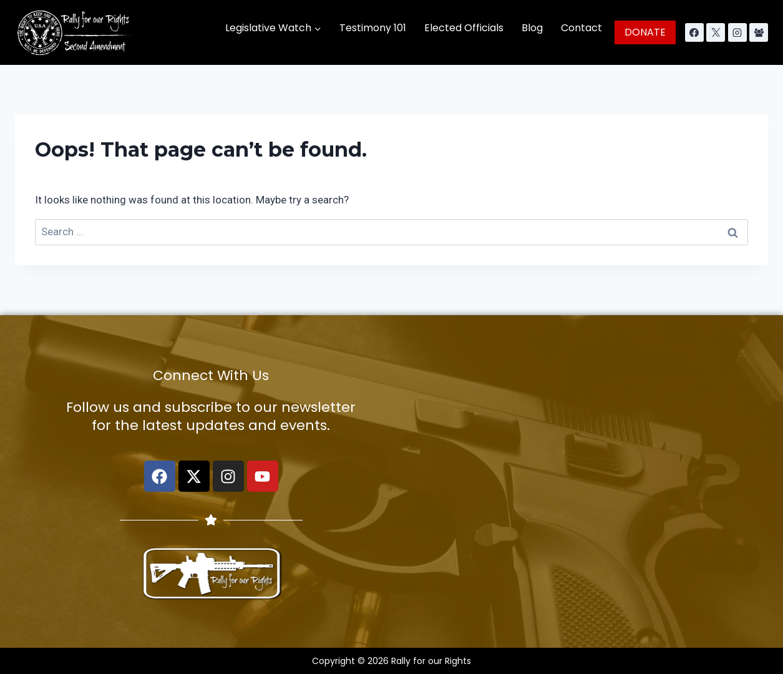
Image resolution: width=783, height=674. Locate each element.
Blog (532, 28)
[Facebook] (694, 32)
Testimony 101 (372, 28)
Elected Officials (463, 28)
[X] (715, 32)
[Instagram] (737, 32)
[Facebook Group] (758, 32)
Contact (581, 28)
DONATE (645, 32)
